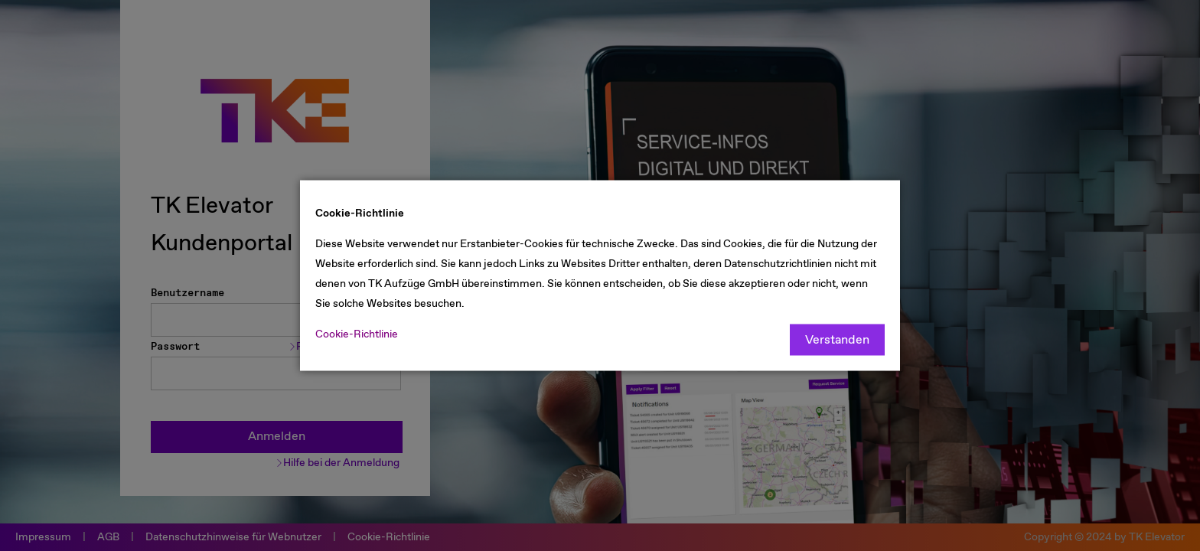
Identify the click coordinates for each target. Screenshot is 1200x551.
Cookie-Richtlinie (356, 334)
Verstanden (837, 340)
